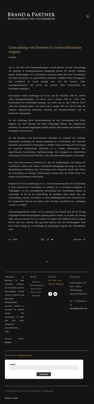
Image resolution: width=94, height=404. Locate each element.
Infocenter (36, 289)
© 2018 (8, 391)
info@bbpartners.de (78, 308)
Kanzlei (36, 282)
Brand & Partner (20, 391)
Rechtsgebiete (37, 285)
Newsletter (36, 292)
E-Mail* (13, 365)
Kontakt (36, 296)
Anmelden (43, 374)
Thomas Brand (14, 339)
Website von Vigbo (11, 398)
